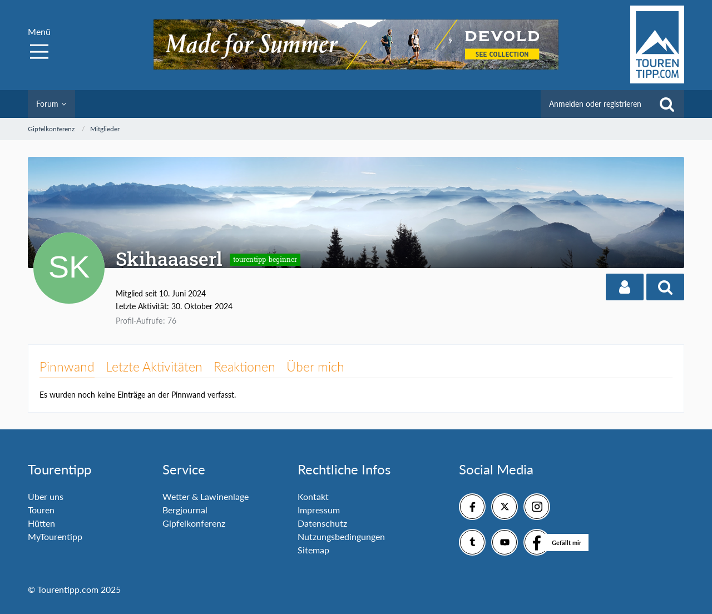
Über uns (45, 496)
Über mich (315, 366)
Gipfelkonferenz (193, 523)
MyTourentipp (55, 536)
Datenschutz (322, 523)
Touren (41, 509)
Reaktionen (244, 366)
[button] (625, 287)
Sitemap (313, 549)
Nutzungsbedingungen (341, 536)
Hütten (41, 523)
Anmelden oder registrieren (595, 103)
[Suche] (667, 104)
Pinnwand (67, 366)
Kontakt (313, 496)
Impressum (319, 509)
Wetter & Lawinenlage (205, 496)
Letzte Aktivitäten (154, 366)
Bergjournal (184, 509)
